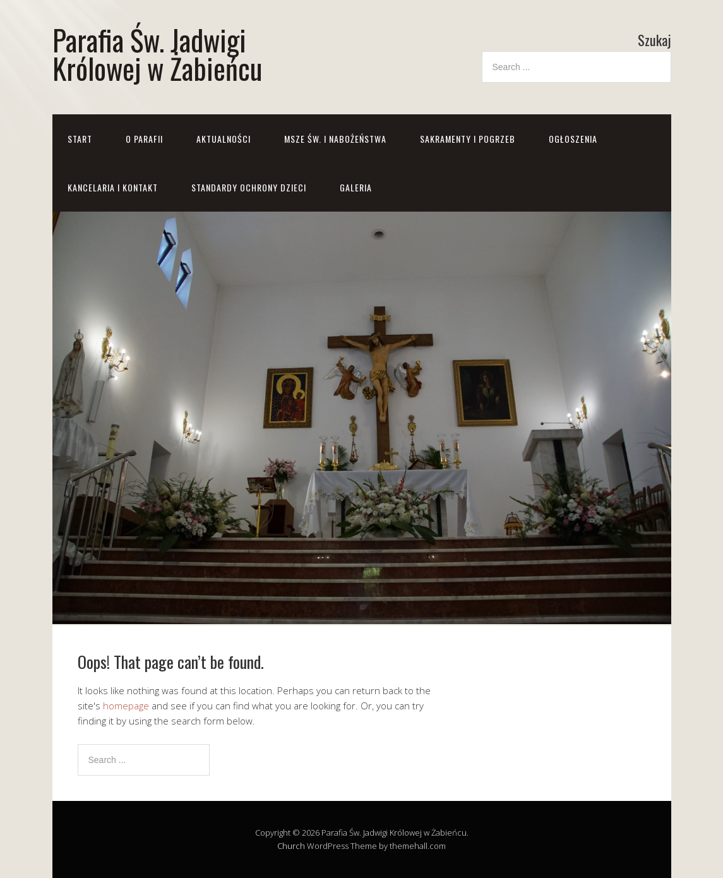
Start (80, 138)
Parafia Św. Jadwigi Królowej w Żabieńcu (157, 53)
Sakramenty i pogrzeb (467, 138)
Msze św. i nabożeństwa (335, 138)
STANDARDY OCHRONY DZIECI (248, 187)
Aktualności (223, 138)
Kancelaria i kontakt (113, 187)
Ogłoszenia (573, 138)
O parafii (144, 138)
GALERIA (356, 187)
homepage (126, 705)
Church (291, 845)
